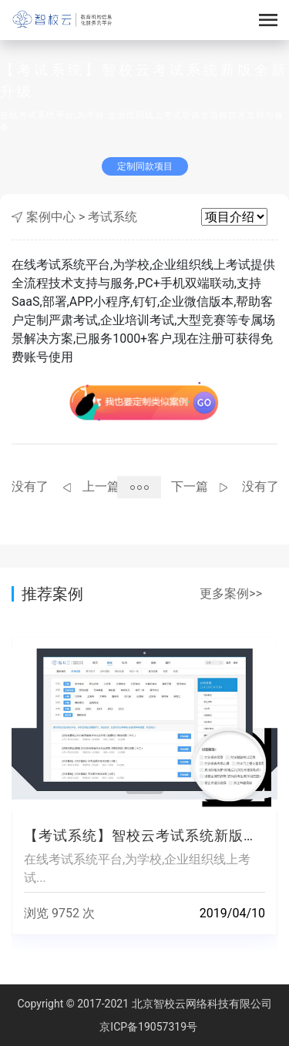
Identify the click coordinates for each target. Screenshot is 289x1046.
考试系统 (112, 217)
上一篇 (100, 486)
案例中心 (51, 217)
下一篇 (189, 486)
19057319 (162, 1027)
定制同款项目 (145, 166)
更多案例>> (231, 593)
